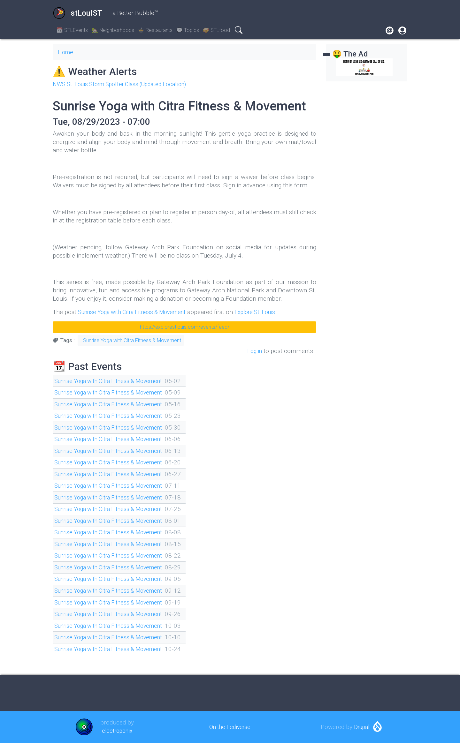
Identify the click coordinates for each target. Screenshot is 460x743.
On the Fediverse (229, 727)
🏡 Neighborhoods (113, 30)
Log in (254, 351)
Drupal (361, 727)
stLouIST (77, 13)
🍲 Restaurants (155, 30)
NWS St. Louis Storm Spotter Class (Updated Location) (126, 84)
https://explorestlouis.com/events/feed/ (184, 327)
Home (66, 52)
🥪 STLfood (216, 30)
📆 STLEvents (72, 30)
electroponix (117, 730)
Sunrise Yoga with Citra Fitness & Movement (137, 312)
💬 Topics (187, 30)
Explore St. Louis (268, 312)
